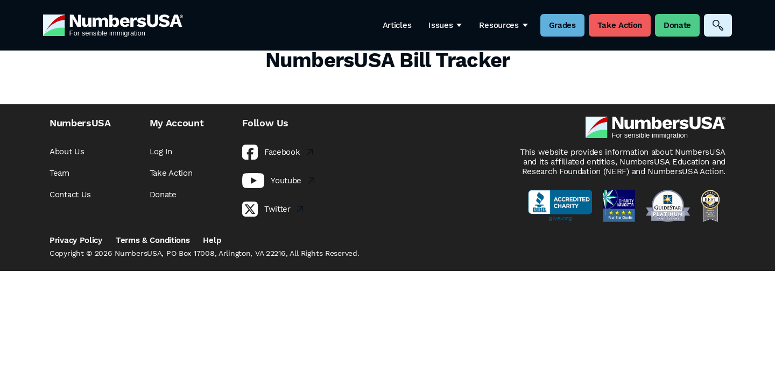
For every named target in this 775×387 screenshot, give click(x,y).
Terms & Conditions (153, 240)
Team (59, 173)
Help (212, 240)
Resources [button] (503, 25)
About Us (67, 151)
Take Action (171, 173)
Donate (163, 194)
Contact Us (70, 194)
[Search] (718, 25)
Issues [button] (445, 25)
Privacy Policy (76, 240)
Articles (397, 25)
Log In (161, 151)
